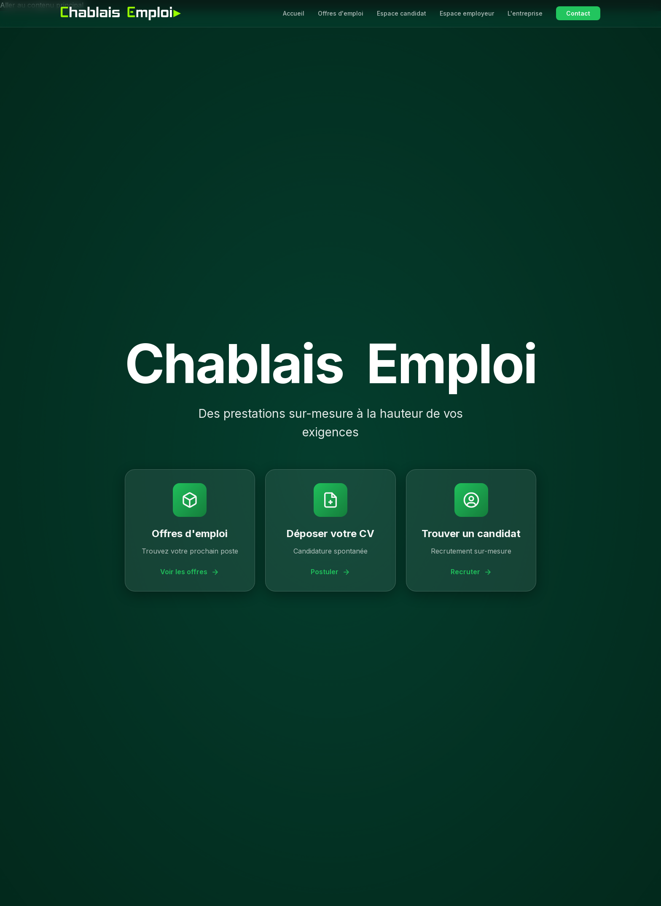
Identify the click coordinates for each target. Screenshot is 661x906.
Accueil (293, 13)
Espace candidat (401, 13)
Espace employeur (467, 13)
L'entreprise (525, 13)
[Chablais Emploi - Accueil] (121, 13)
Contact (578, 13)
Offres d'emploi (340, 13)
